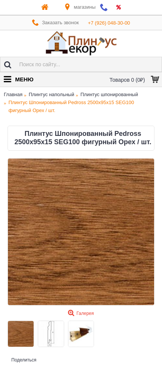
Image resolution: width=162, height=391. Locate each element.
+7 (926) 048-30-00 (109, 23)
